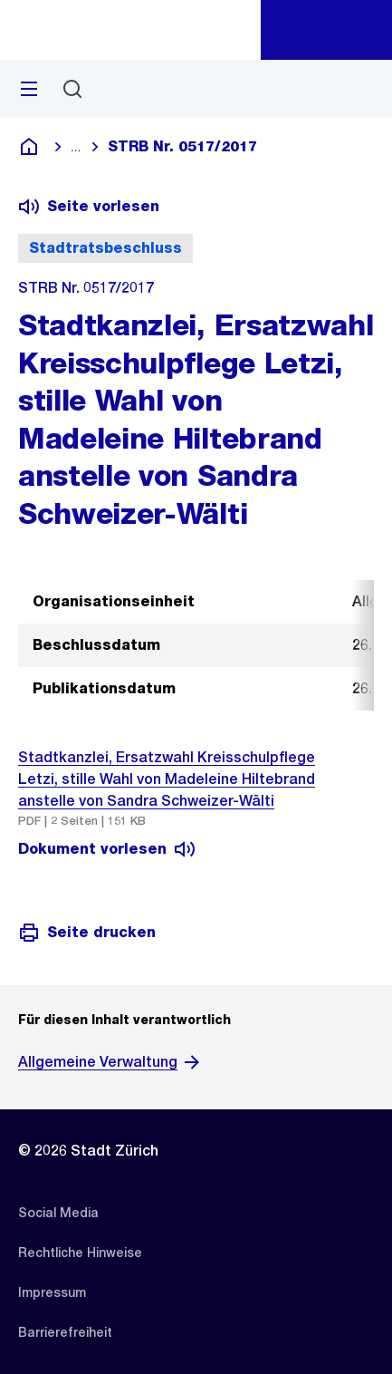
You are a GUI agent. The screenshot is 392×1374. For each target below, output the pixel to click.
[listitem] (58, 1213)
